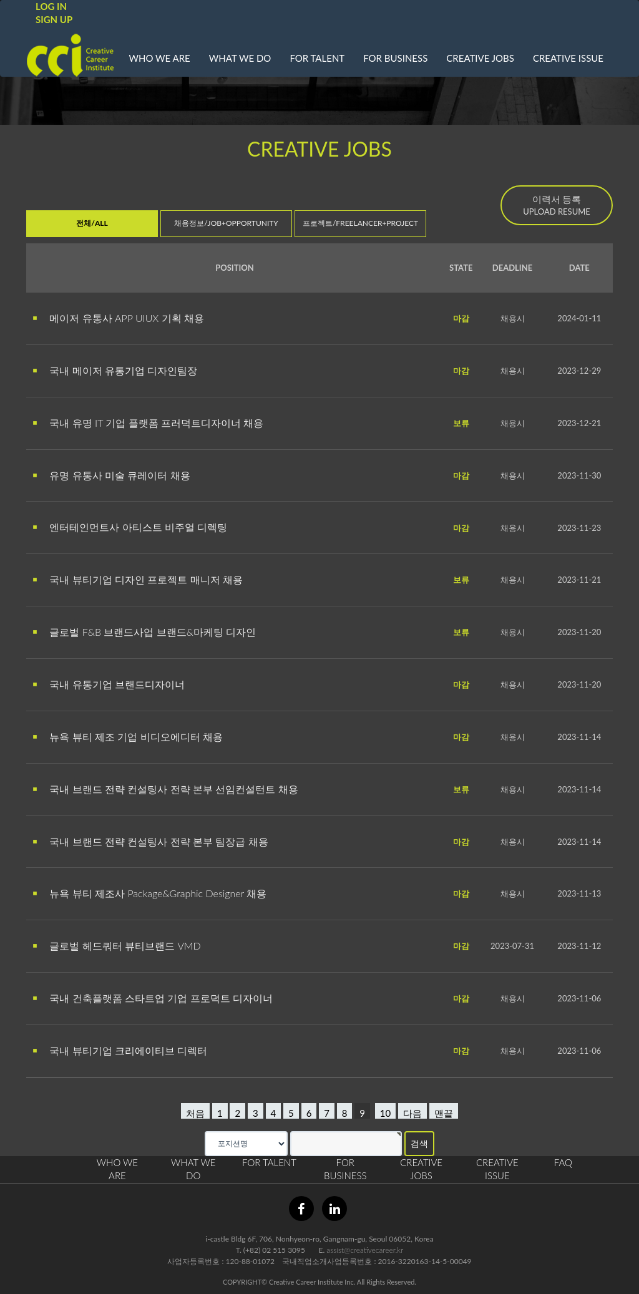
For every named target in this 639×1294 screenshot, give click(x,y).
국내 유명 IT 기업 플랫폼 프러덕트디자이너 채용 (147, 423)
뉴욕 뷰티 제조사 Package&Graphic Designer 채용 (149, 893)
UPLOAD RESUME (556, 204)
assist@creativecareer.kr (364, 1250)
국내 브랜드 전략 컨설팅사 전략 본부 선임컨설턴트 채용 (165, 789)
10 (385, 1113)
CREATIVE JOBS (480, 58)
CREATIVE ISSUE (568, 58)
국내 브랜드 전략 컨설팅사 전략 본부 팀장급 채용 (150, 841)
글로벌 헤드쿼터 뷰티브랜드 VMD (116, 945)
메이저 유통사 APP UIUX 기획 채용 (118, 318)
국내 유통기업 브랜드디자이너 (108, 684)
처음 (195, 1113)
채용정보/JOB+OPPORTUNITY (226, 223)
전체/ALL (91, 223)
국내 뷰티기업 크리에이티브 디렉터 (119, 1050)
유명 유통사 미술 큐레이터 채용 (111, 475)
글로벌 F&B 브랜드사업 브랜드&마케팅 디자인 (144, 632)
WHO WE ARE (159, 58)
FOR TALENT (317, 58)
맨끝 (443, 1113)
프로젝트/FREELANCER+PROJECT (360, 223)
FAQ (563, 1162)
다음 (412, 1113)
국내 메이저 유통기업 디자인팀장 (114, 370)
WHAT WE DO (240, 58)
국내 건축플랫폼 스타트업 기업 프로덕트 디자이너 (152, 998)
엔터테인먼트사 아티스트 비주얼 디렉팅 (129, 527)
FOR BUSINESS (395, 58)
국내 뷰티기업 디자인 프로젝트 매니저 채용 (137, 579)
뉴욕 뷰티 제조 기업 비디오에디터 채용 (127, 736)
